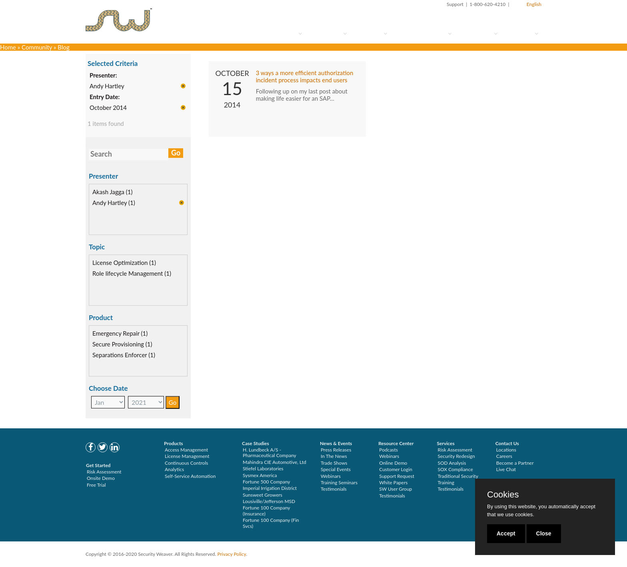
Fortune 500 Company (266, 482)
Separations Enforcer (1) (123, 355)
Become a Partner (515, 463)
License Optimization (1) (124, 263)
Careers (504, 456)
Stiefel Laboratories (263, 469)
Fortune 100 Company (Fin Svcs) (271, 523)
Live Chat (506, 469)
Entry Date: (105, 97)
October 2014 (108, 107)
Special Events (336, 469)
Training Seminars (339, 482)
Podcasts (388, 450)
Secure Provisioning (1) (122, 344)
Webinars (331, 476)
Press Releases (336, 450)
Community (477, 33)
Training (446, 482)
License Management (187, 456)
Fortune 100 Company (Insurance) (266, 510)
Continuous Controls (186, 463)
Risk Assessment (104, 472)
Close (543, 533)
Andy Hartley (107, 86)
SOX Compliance (455, 469)
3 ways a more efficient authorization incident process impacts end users (304, 77)
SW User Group (395, 489)
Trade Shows (334, 463)
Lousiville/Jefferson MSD (269, 501)
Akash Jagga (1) (112, 192)
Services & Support (422, 33)
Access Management (186, 450)
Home (8, 47)
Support (455, 4)
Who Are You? (279, 33)
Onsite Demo (101, 478)
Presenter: (103, 75)
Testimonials (334, 489)
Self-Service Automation (190, 476)
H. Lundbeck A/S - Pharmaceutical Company (269, 452)
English (534, 4)
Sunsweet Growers (262, 495)
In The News (334, 456)
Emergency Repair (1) (120, 333)
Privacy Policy (231, 554)
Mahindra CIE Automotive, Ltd (274, 462)
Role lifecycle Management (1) (131, 273)
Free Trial (96, 485)
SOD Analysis (452, 463)
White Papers (393, 482)
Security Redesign (456, 456)
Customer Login (395, 469)
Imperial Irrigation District (270, 488)
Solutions (370, 33)
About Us (521, 33)
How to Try (327, 33)
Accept (506, 533)
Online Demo (393, 463)
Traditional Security (458, 476)
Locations (506, 450)
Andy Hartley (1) (113, 203)
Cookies (503, 495)
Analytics (174, 469)
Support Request (396, 476)
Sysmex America (260, 475)
